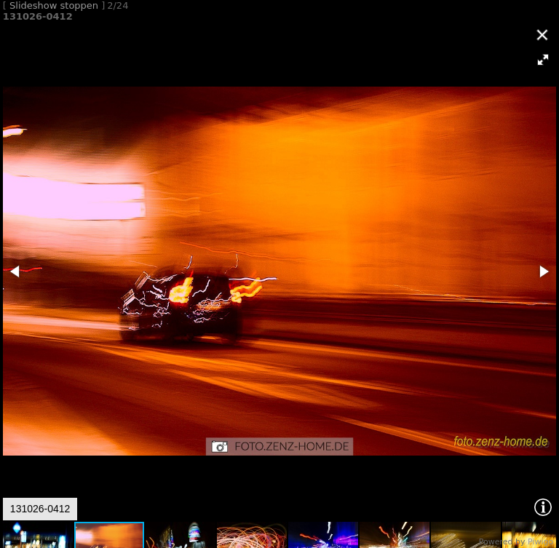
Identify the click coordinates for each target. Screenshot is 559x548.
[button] (543, 59)
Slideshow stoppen (53, 5)
